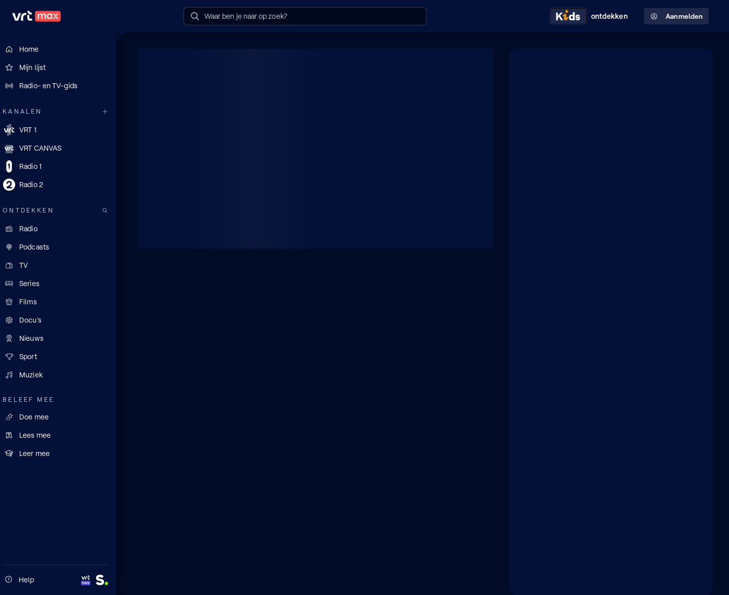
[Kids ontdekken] (591, 16)
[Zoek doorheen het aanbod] (110, 210)
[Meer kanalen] (110, 112)
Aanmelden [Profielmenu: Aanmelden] (676, 16)
